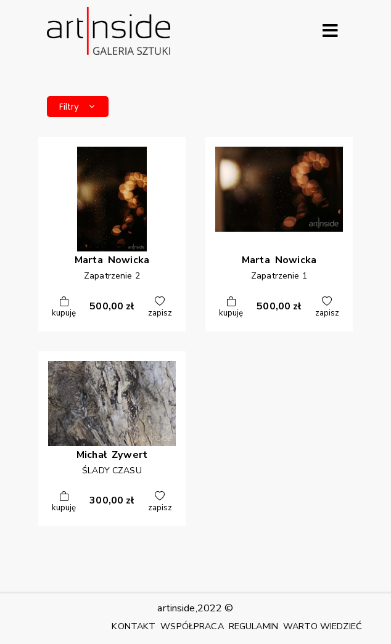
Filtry (77, 106)
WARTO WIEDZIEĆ (322, 626)
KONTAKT (133, 626)
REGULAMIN (253, 626)
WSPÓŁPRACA (191, 626)
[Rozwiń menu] (330, 31)
